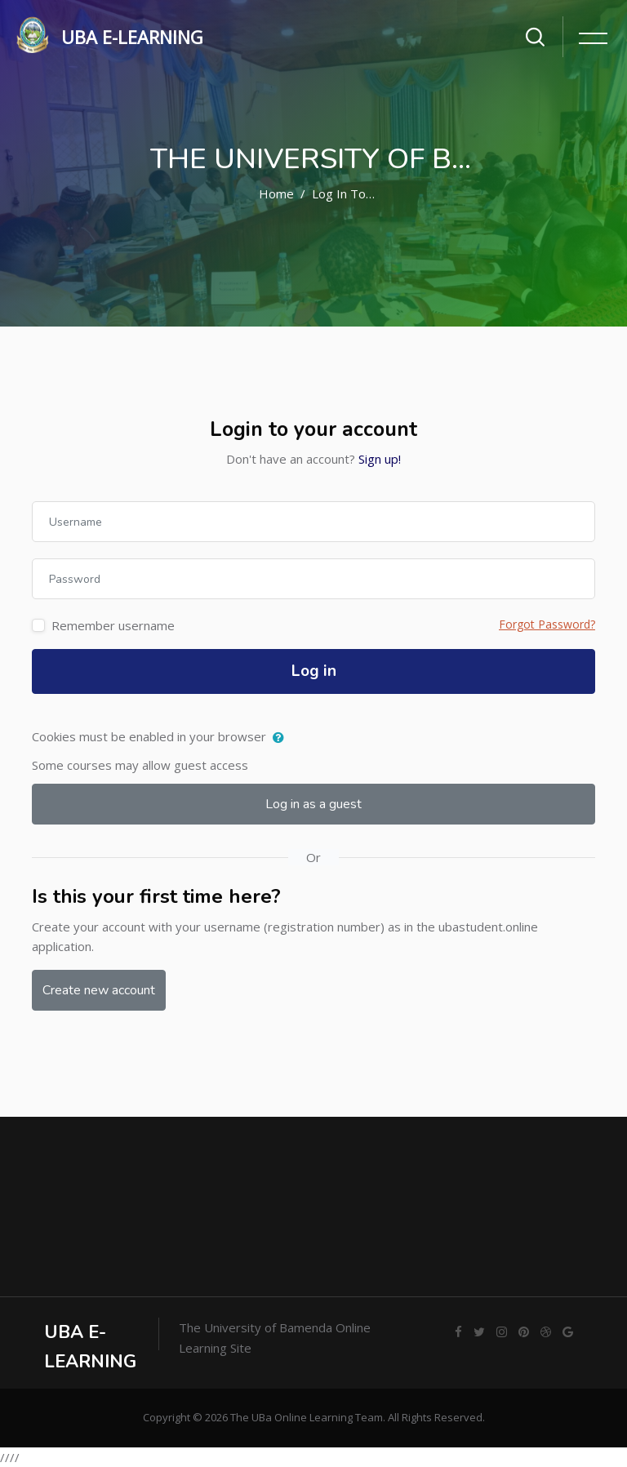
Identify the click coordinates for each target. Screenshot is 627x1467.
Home (276, 193)
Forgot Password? (547, 624)
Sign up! (379, 459)
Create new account (98, 990)
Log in (313, 671)
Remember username (113, 625)
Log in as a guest (313, 804)
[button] (282, 738)
